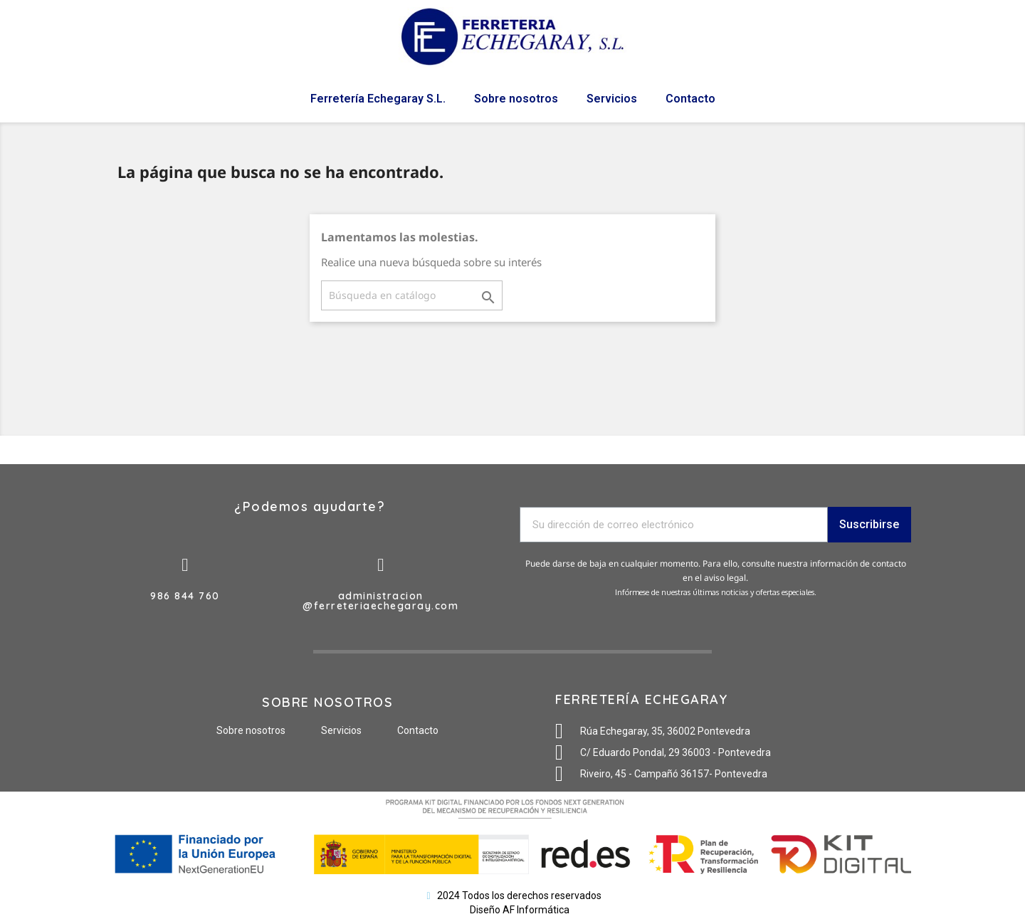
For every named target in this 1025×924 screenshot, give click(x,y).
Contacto (690, 98)
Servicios (612, 98)
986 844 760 (185, 595)
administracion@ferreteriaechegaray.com (380, 600)
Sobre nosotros (516, 98)
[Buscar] (412, 295)
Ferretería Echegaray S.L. (378, 98)
